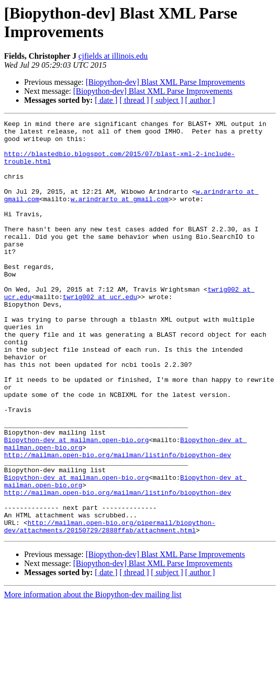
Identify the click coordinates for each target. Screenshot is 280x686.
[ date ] (106, 100)
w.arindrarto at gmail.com (120, 215)
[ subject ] (167, 100)
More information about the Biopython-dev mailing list (93, 677)
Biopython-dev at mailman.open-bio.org (76, 504)
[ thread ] (134, 100)
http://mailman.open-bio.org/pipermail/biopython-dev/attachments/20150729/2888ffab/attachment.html (109, 608)
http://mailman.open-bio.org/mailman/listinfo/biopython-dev (117, 522)
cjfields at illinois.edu (113, 56)
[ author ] (200, 100)
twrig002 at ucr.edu (100, 332)
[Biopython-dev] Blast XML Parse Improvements (165, 82)
